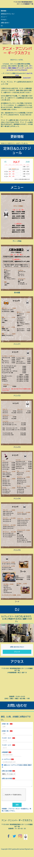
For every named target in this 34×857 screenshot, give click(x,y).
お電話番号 (5, 752)
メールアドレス (6, 759)
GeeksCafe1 (27, 77)
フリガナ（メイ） (7, 745)
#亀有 (9, 68)
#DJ (28, 68)
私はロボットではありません (12, 796)
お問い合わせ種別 (7, 771)
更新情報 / (4, 10)
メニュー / (4, 16)
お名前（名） (5, 731)
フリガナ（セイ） (7, 738)
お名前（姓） (5, 723)
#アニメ (19, 68)
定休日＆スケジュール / (8, 13)
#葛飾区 (14, 68)
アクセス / (4, 19)
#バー (31, 68)
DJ (2, 25)
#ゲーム (24, 68)
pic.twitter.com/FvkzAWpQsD (17, 70)
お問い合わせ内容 (7, 778)
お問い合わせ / (5, 22)
